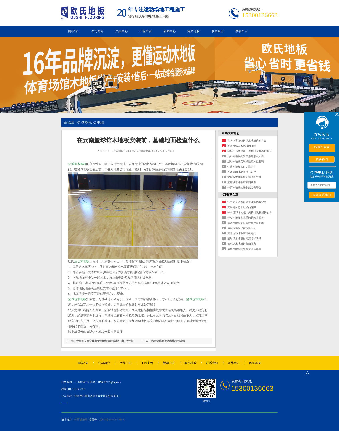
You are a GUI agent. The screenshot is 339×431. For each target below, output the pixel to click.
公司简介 (97, 31)
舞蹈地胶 (193, 31)
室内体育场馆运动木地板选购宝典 (246, 140)
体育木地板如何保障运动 (241, 166)
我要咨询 (322, 159)
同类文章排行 (231, 133)
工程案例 (145, 31)
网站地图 (255, 363)
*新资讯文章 (230, 194)
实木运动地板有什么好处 (241, 171)
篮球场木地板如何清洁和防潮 (244, 177)
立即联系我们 (322, 195)
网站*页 (73, 31)
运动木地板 (81, 261)
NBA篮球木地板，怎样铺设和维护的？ (249, 151)
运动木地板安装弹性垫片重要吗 (245, 161)
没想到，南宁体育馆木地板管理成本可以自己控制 (104, 340)
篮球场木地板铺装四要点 (241, 182)
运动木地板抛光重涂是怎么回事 (245, 156)
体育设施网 (80, 419)
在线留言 (241, 31)
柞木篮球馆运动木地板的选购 (168, 340)
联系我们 (217, 31)
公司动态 (99, 122)
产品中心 (121, 31)
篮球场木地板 (77, 164)
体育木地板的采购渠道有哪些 (244, 187)
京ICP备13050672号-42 (112, 419)
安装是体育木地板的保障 (241, 145)
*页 (78, 122)
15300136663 (322, 147)
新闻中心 (169, 31)
